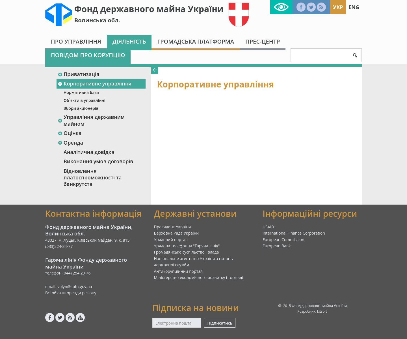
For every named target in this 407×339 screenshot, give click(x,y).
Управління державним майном (91, 120)
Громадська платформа (195, 41)
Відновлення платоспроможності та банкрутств (93, 178)
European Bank (277, 245)
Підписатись (219, 323)
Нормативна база (81, 92)
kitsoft (322, 311)
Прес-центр (262, 41)
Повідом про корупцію (88, 55)
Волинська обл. (97, 20)
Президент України (172, 226)
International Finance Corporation (294, 233)
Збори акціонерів (81, 108)
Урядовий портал (171, 239)
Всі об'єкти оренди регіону (70, 292)
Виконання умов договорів (98, 161)
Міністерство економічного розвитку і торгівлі (198, 277)
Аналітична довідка (89, 152)
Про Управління (76, 41)
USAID (268, 226)
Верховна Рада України (176, 233)
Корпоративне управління (94, 83)
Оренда (70, 142)
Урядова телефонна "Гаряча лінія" (187, 245)
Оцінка (69, 133)
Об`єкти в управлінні (84, 100)
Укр (338, 7)
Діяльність (129, 41)
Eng (353, 7)
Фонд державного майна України (149, 9)
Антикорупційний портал (178, 271)
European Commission (283, 239)
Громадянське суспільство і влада (186, 252)
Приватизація (78, 74)
